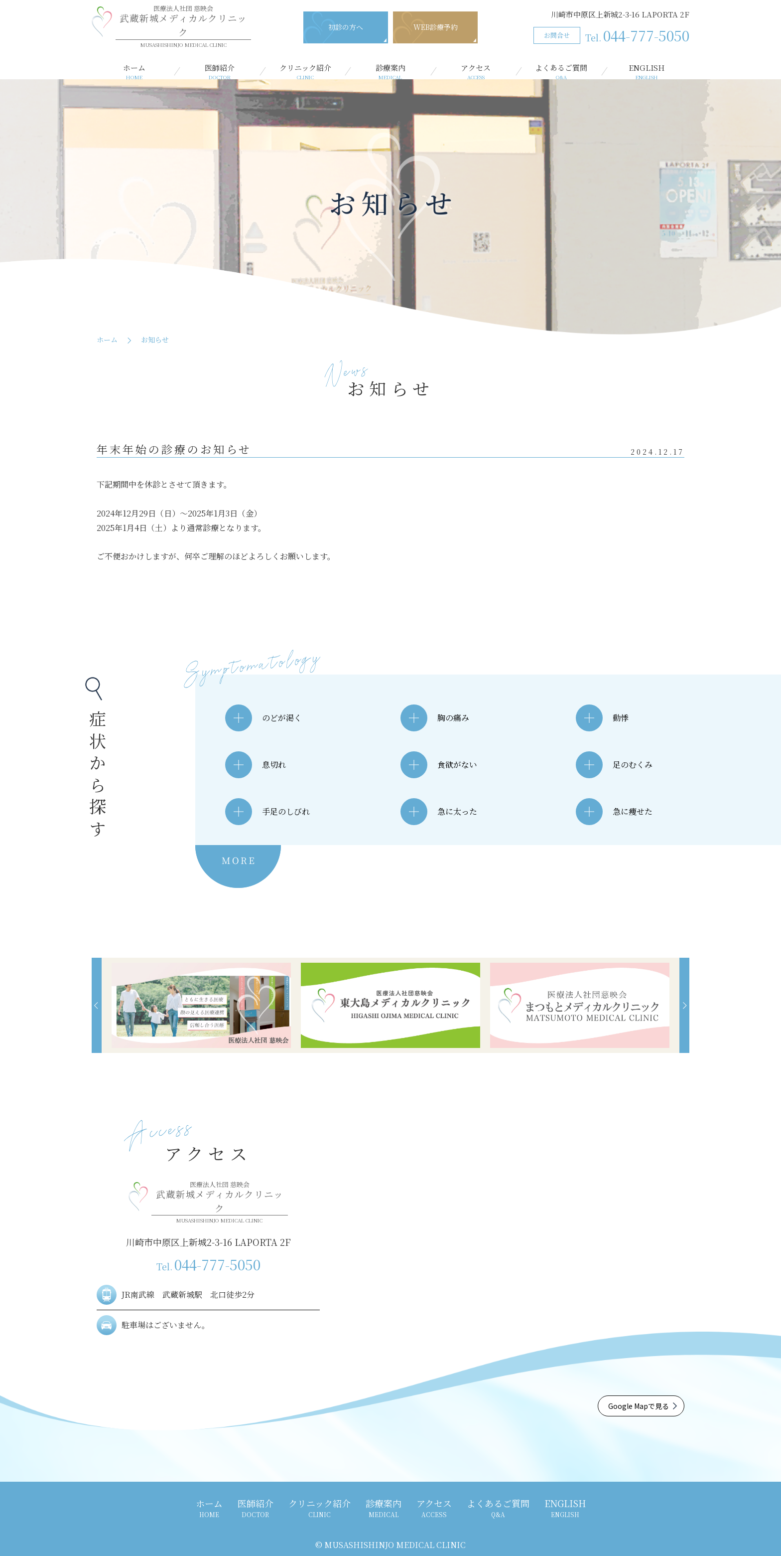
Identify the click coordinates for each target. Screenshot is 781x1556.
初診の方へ (345, 27)
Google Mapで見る (638, 1406)
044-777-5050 (637, 35)
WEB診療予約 (435, 27)
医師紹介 (219, 71)
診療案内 (390, 71)
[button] (97, 1005)
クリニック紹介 (305, 71)
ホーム (134, 71)
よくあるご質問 (561, 71)
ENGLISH (646, 71)
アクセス (476, 71)
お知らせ (155, 340)
